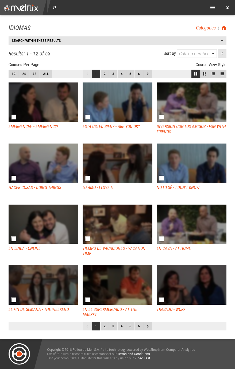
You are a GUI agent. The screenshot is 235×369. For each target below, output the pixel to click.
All (46, 74)
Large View (204, 74)
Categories (206, 28)
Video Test (142, 358)
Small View (213, 74)
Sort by (190, 53)
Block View (195, 74)
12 (14, 74)
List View (222, 74)
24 (24, 74)
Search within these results (36, 41)
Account (227, 7)
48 (34, 74)
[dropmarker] (213, 53)
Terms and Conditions (133, 354)
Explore (54, 7)
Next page (147, 74)
